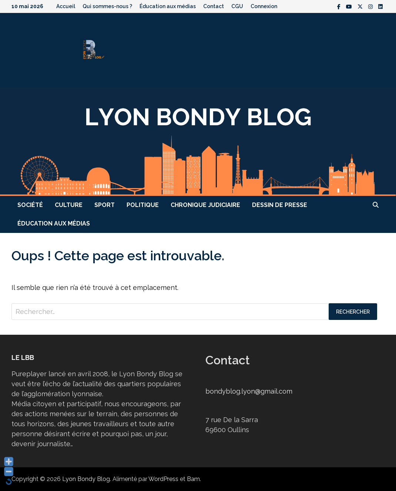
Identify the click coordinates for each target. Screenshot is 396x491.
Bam (193, 478)
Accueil (65, 6)
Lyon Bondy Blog (86, 478)
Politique (143, 204)
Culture (69, 204)
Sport (104, 204)
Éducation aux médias (168, 6)
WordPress (163, 478)
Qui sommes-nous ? (107, 6)
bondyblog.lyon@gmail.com (248, 391)
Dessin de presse (279, 204)
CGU (237, 6)
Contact (213, 6)
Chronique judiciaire (205, 204)
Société (30, 204)
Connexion (264, 6)
